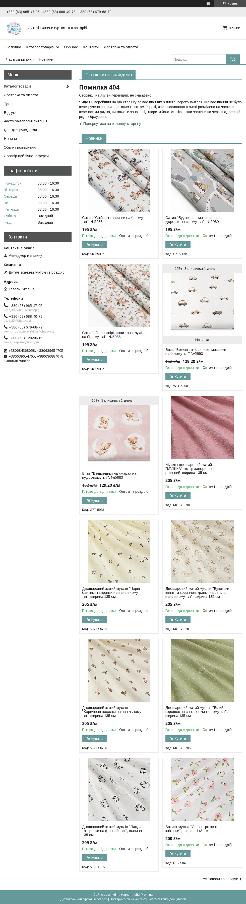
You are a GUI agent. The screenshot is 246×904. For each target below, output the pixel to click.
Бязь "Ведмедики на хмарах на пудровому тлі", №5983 (109, 475)
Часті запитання (20, 59)
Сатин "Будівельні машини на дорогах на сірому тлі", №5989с (193, 220)
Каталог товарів (40, 47)
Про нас (71, 47)
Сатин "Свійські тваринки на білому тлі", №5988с (112, 220)
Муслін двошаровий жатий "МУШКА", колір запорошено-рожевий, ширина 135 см (191, 469)
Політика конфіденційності (167, 899)
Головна (13, 47)
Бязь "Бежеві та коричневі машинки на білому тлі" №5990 (195, 352)
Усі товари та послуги (220, 879)
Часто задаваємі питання (25, 121)
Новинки (46, 59)
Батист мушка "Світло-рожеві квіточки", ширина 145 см (191, 829)
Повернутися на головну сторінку (112, 123)
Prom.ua (147, 894)
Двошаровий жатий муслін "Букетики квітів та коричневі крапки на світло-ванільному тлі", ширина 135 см (197, 593)
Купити (97, 245)
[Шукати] (233, 59)
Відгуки (10, 112)
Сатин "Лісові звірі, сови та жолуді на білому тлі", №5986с (112, 335)
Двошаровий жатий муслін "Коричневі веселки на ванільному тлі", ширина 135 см (112, 712)
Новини (10, 138)
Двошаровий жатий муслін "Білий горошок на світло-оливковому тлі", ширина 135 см (196, 712)
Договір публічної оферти (26, 156)
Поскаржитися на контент (128, 899)
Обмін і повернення (20, 147)
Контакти (91, 47)
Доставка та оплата (121, 47)
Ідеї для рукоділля (20, 130)
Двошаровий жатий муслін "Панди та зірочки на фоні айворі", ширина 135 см (112, 831)
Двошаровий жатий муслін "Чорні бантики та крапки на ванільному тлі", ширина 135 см (111, 593)
